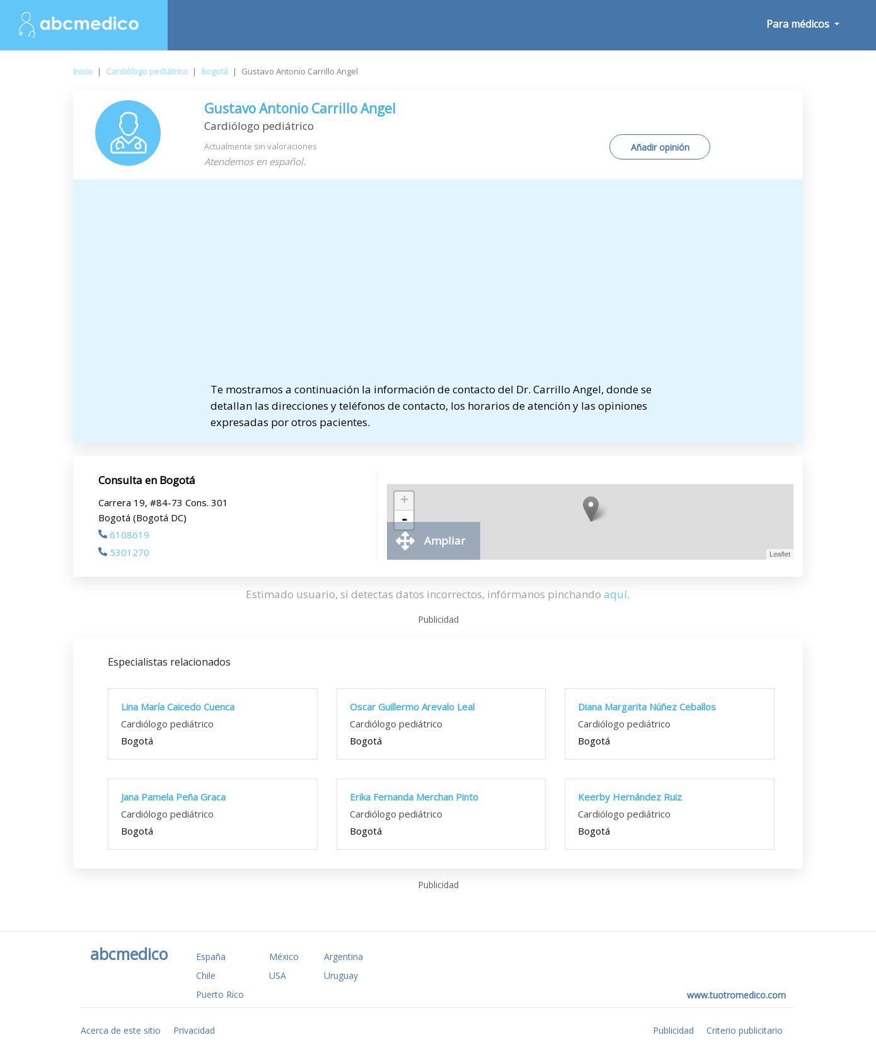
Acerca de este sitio (121, 1030)
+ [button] (404, 501)
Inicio (83, 71)
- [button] (404, 520)
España (211, 957)
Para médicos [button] (799, 24)
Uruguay (341, 975)
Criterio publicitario (744, 1030)
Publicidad (673, 1030)
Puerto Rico (220, 994)
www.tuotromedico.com (736, 995)
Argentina (343, 957)
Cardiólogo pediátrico (147, 71)
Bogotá (214, 71)
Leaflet (779, 554)
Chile (206, 975)
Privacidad (194, 1030)
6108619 (123, 534)
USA (277, 975)
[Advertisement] (438, 287)
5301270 (123, 552)
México (284, 957)
